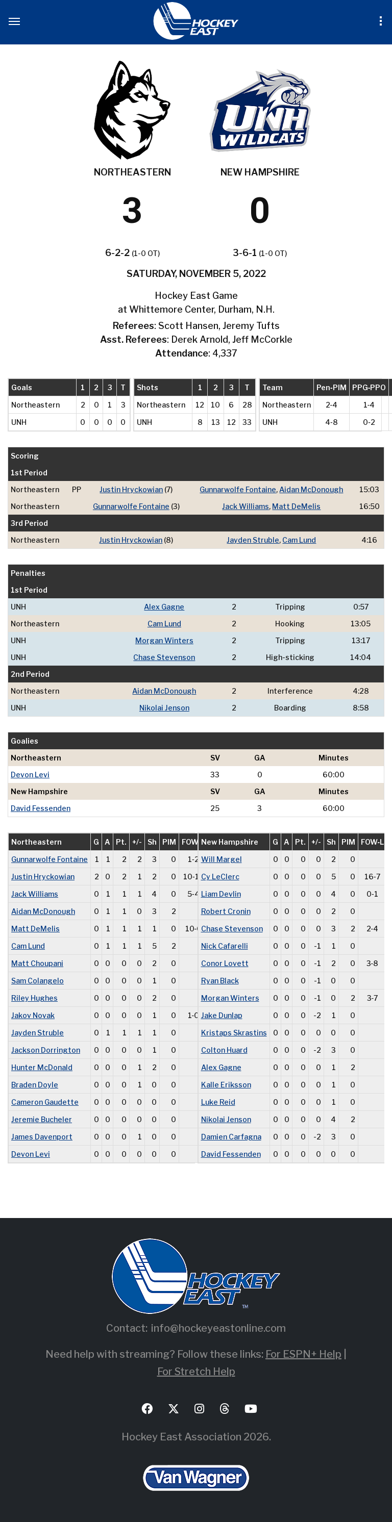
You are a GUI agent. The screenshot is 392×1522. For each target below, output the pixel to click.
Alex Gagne (164, 606)
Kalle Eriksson (226, 1084)
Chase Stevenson (164, 657)
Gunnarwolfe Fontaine (238, 489)
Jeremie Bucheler (41, 1119)
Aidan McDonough (311, 489)
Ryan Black (220, 980)
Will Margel (221, 859)
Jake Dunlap (221, 1015)
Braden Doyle (34, 1084)
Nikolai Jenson (164, 707)
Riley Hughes (34, 998)
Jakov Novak (33, 1015)
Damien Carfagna (231, 1136)
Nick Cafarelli (224, 946)
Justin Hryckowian (131, 489)
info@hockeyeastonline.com (218, 1328)
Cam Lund (299, 540)
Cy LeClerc (220, 876)
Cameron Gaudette (45, 1102)
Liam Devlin (221, 894)
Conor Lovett (225, 963)
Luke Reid (218, 1102)
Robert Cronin (226, 911)
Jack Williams (245, 506)
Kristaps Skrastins (234, 1032)
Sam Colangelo (37, 980)
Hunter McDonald (41, 1067)
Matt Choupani (37, 963)
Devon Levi (30, 774)
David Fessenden (40, 808)
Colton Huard (224, 1050)
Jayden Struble (253, 540)
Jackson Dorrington (45, 1050)
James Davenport (41, 1136)
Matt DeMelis (296, 506)
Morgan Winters (164, 640)
